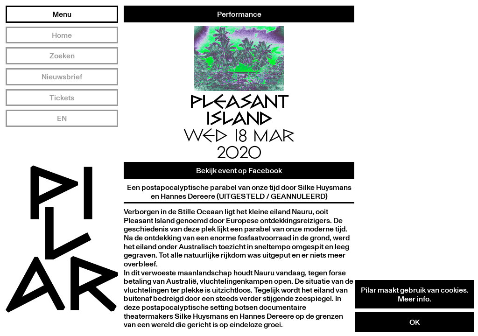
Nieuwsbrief (62, 76)
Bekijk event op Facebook (239, 170)
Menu (61, 14)
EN (62, 118)
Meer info (413, 299)
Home (62, 35)
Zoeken (62, 55)
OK (414, 322)
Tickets (61, 97)
